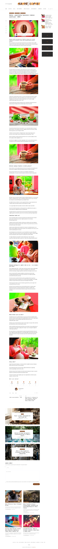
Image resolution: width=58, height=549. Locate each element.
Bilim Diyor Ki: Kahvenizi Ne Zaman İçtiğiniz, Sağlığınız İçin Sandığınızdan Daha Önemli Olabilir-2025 (31, 399)
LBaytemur (34, 547)
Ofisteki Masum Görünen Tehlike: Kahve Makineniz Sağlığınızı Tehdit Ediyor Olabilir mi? (13, 530)
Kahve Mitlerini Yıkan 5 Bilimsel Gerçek (13, 504)
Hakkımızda (40, 8)
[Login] (50, 9)
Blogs (14, 8)
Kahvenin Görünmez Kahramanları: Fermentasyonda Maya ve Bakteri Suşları (22, 434)
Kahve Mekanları (33, 8)
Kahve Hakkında (19, 8)
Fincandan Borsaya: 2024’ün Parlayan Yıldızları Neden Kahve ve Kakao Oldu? (31, 530)
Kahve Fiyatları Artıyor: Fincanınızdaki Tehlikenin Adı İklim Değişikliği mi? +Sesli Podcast (30, 505)
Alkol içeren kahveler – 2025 (15, 397)
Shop (44, 542)
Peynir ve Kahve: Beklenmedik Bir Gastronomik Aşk (22, 416)
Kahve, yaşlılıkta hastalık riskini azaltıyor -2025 (48, 27)
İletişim (44, 8)
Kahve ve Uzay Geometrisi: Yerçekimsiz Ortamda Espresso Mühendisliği (22, 452)
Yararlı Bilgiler (26, 8)
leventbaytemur (21, 34)
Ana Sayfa (10, 8)
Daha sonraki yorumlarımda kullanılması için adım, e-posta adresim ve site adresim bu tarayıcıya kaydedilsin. (22, 481)
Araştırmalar (22, 431)
